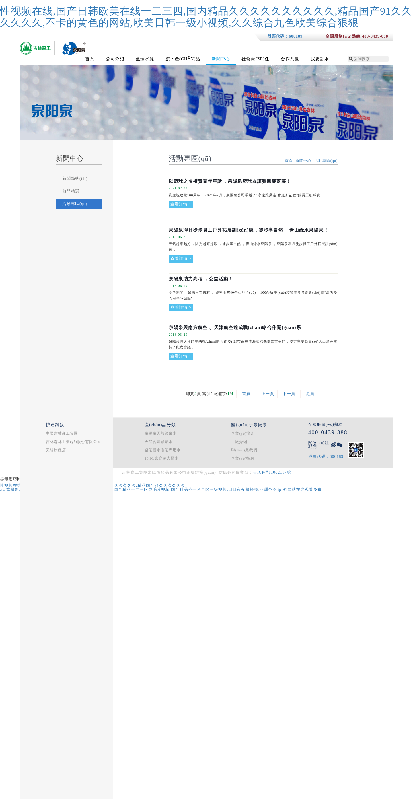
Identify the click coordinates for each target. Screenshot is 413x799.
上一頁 (267, 394)
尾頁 (310, 394)
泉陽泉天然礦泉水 (161, 433)
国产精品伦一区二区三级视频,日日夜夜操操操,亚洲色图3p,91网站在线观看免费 (246, 489)
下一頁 (289, 394)
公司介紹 (115, 59)
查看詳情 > (180, 204)
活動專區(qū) (74, 204)
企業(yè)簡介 (242, 433)
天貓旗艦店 (56, 450)
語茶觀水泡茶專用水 (163, 450)
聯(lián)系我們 (244, 450)
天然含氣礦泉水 (159, 442)
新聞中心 (221, 59)
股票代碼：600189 (285, 36)
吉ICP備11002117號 (272, 472)
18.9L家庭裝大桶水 (162, 458)
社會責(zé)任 (255, 59)
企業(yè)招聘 (242, 458)
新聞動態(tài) (74, 178)
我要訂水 (320, 59)
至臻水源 (145, 59)
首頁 (89, 59)
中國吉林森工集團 (62, 433)
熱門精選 (70, 191)
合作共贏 (290, 59)
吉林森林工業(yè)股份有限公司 (73, 442)
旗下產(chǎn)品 (182, 59)
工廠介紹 (239, 442)
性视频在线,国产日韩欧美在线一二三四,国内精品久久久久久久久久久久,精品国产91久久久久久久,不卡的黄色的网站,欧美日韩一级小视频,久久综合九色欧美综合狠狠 (206, 16)
